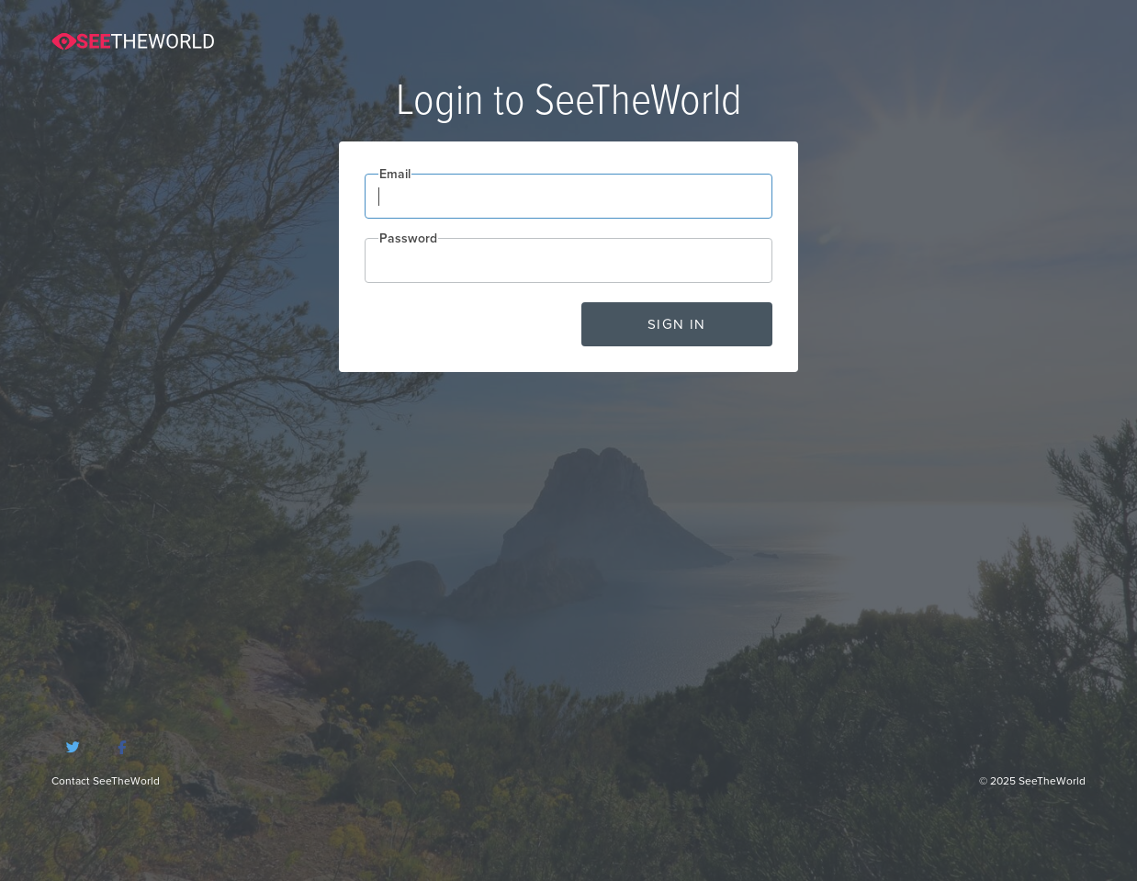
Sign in (676, 324)
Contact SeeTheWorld (105, 780)
